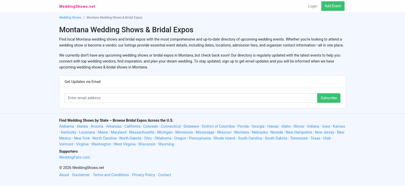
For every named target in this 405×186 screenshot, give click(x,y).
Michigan (165, 132)
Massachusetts (141, 132)
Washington (101, 144)
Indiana (313, 126)
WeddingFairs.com (74, 157)
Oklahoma (163, 138)
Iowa (326, 126)
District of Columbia (218, 126)
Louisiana (87, 132)
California (132, 126)
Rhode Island (224, 138)
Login (312, 6)
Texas (315, 138)
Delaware (191, 126)
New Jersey (324, 132)
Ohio (148, 138)
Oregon (180, 138)
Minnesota (184, 132)
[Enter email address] (191, 98)
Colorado (150, 126)
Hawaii (273, 126)
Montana (241, 132)
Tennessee (299, 138)
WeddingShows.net (77, 6)
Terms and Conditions (111, 175)
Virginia (82, 144)
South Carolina (250, 138)
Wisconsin (146, 144)
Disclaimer (81, 175)
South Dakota (276, 138)
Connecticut (171, 126)
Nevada (276, 132)
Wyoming (166, 144)
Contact (164, 175)
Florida (243, 126)
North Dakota (130, 138)
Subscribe (329, 98)
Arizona (97, 126)
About (64, 175)
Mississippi (205, 132)
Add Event (333, 6)
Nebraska (260, 132)
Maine (103, 132)
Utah (327, 138)
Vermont (66, 144)
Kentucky (68, 132)
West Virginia (125, 144)
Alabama (66, 126)
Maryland (118, 132)
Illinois (299, 126)
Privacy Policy (143, 175)
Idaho (286, 126)
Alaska (82, 126)
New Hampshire (299, 132)
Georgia (258, 126)
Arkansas (114, 126)
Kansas (339, 126)
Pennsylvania (200, 138)
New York (82, 138)
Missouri (224, 132)
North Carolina (104, 138)
